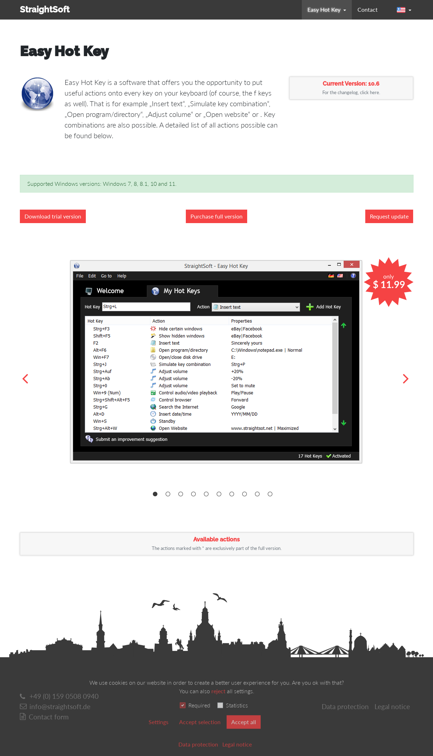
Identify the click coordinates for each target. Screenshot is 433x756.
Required (199, 715)
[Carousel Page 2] (169, 494)
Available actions (217, 543)
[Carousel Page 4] (195, 494)
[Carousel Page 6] (220, 494)
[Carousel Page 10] (271, 494)
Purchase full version (216, 216)
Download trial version (52, 216)
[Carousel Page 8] (246, 494)
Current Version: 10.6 (351, 87)
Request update (389, 216)
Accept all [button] (243, 732)
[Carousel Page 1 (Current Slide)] (156, 494)
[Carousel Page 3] (182, 494)
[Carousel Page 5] (207, 494)
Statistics (237, 715)
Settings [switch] (158, 732)
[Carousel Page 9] (258, 494)
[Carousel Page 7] (233, 494)
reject (218, 701)
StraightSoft (45, 9)
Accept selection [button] (200, 732)
